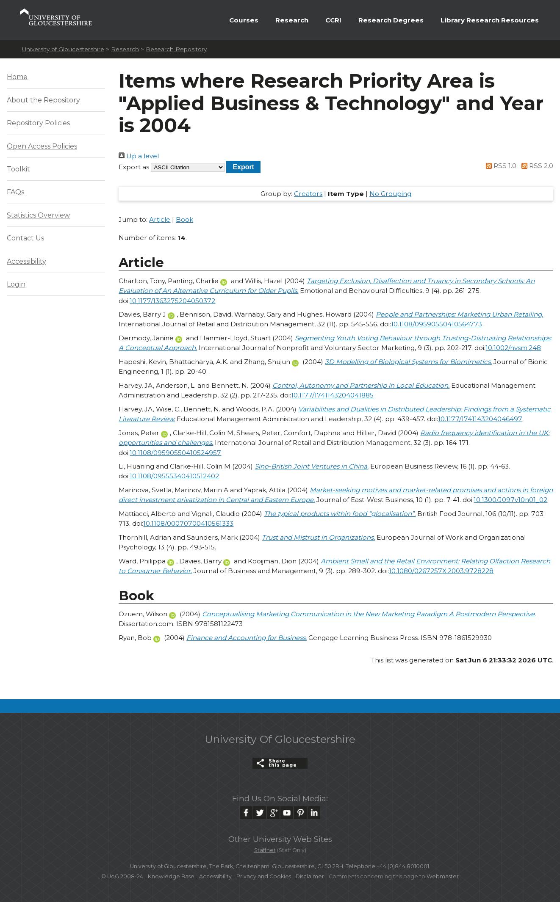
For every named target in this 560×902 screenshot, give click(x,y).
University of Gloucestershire (63, 49)
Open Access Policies (42, 146)
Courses (243, 20)
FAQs (15, 192)
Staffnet (265, 850)
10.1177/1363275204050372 (172, 301)
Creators (308, 194)
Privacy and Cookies (263, 876)
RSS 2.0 (535, 166)
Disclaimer (310, 876)
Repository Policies (38, 123)
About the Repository (43, 100)
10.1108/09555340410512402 (174, 476)
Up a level (139, 156)
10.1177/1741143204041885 (332, 395)
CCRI (333, 20)
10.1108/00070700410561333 (188, 523)
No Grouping (390, 194)
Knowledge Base (171, 876)
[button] (243, 167)
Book (184, 219)
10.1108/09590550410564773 (436, 324)
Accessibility (26, 261)
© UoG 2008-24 (122, 876)
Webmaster (443, 876)
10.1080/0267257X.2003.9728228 (441, 571)
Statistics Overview (38, 215)
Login (16, 284)
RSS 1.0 (500, 166)
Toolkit (18, 169)
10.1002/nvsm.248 (513, 348)
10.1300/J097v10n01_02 (510, 500)
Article (159, 219)
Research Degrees (391, 20)
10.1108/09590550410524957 (175, 453)
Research (291, 20)
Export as (134, 167)
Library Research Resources (490, 20)
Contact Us (25, 238)
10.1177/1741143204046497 (480, 419)
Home (17, 77)
